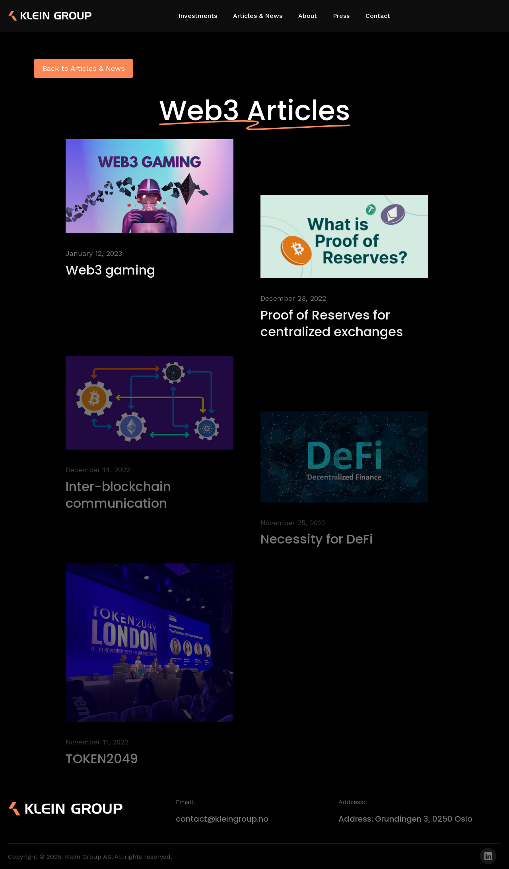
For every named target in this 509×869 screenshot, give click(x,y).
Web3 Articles (254, 110)
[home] (36, 16)
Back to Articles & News (84, 68)
